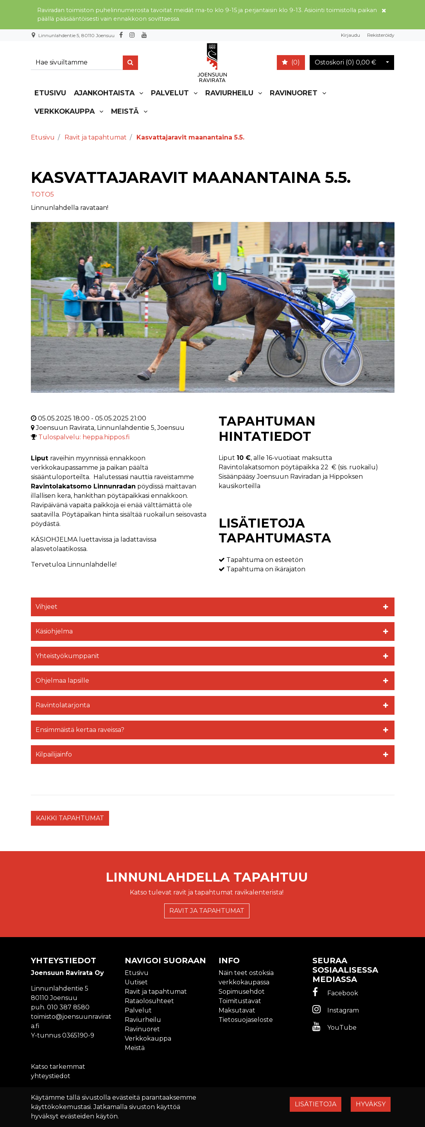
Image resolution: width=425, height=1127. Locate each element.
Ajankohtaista (104, 93)
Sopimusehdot (242, 991)
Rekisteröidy (381, 35)
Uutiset (136, 982)
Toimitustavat (240, 1001)
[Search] (78, 62)
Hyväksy (371, 1104)
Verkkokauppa (64, 111)
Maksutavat (237, 1010)
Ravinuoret (293, 93)
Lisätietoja (315, 1104)
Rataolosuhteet (149, 1001)
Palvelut (170, 93)
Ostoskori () (345, 62)
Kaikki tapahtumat (70, 818)
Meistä (125, 111)
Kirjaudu (351, 35)
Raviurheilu (229, 93)
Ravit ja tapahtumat (206, 910)
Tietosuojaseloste (246, 1019)
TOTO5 (42, 194)
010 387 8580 (68, 1007)
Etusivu (50, 93)
